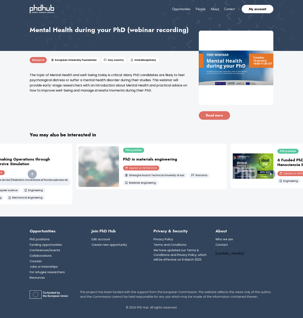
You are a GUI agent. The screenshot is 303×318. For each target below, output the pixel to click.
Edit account (101, 239)
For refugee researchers (47, 272)
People (201, 9)
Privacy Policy (163, 239)
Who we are (224, 239)
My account (257, 9)
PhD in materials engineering (150, 159)
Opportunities (181, 9)
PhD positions (40, 239)
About (215, 9)
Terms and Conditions (170, 245)
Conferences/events (45, 250)
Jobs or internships (44, 267)
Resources (37, 278)
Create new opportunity (109, 245)
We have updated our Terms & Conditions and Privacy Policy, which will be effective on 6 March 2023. (180, 255)
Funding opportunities (46, 245)
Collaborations (41, 256)
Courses (36, 261)
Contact (229, 9)
